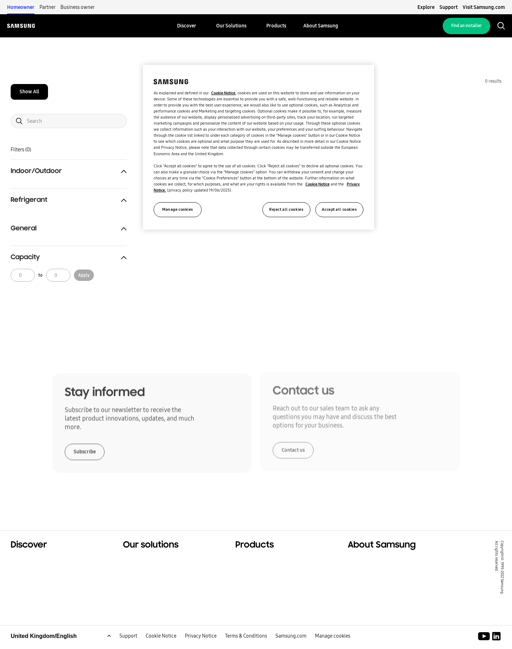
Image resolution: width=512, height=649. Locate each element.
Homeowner (20, 7)
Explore (425, 7)
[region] (258, 147)
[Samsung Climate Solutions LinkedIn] (496, 644)
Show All (29, 91)
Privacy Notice (201, 643)
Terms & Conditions (246, 643)
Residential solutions (40, 561)
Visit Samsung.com (484, 7)
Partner (47, 7)
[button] (69, 171)
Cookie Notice (161, 643)
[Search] (69, 121)
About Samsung (370, 561)
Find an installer (466, 25)
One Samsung (30, 587)
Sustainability (30, 578)
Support (448, 7)
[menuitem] (186, 25)
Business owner (77, 7)
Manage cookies (332, 643)
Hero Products (255, 561)
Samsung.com (291, 643)
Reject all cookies (286, 209)
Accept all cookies (339, 209)
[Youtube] (485, 644)
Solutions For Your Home (157, 561)
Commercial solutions (41, 570)
